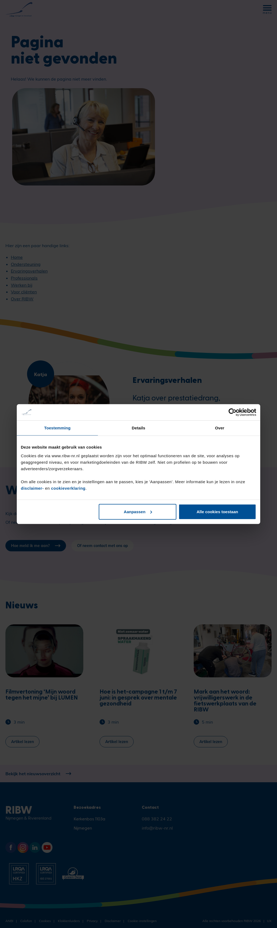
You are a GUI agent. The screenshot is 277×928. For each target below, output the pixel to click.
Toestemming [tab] (57, 428)
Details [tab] (138, 428)
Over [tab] (220, 428)
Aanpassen (138, 511)
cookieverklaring (68, 488)
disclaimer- (33, 488)
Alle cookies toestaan (217, 511)
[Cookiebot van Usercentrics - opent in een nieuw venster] (232, 412)
